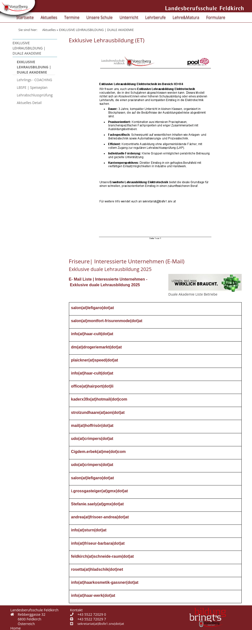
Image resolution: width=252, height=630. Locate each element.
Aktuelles (49, 17)
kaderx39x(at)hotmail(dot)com (99, 399)
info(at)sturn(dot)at (89, 530)
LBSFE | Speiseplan (32, 87)
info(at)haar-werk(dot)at (93, 595)
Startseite (25, 17)
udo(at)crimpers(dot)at (92, 438)
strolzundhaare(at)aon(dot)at (98, 412)
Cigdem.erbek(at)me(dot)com (98, 452)
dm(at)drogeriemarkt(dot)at (96, 347)
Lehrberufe (155, 17)
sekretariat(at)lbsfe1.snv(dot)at (101, 623)
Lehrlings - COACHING (34, 79)
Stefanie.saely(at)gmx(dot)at (97, 504)
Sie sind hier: (27, 30)
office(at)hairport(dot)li (92, 386)
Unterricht (129, 17)
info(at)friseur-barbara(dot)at (98, 543)
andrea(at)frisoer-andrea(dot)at (100, 517)
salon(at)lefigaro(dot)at (92, 308)
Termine (71, 17)
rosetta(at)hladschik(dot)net (97, 569)
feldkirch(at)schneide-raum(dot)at (102, 556)
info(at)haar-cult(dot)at (92, 334)
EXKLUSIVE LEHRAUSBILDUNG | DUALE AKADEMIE (34, 67)
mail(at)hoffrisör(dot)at (92, 425)
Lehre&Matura (186, 17)
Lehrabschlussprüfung (35, 95)
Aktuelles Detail (29, 102)
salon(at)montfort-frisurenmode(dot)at (106, 321)
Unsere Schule (99, 17)
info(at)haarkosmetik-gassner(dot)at (105, 582)
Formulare (215, 17)
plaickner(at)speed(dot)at (94, 360)
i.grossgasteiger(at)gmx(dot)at (99, 491)
